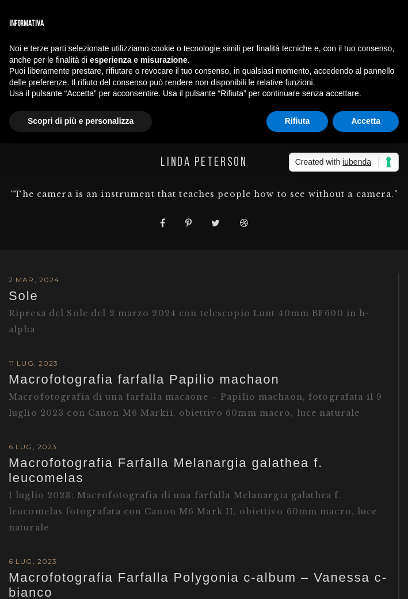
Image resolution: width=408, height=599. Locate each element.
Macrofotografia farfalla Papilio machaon (144, 379)
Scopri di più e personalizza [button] (81, 121)
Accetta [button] (365, 121)
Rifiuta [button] (297, 121)
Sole (24, 296)
